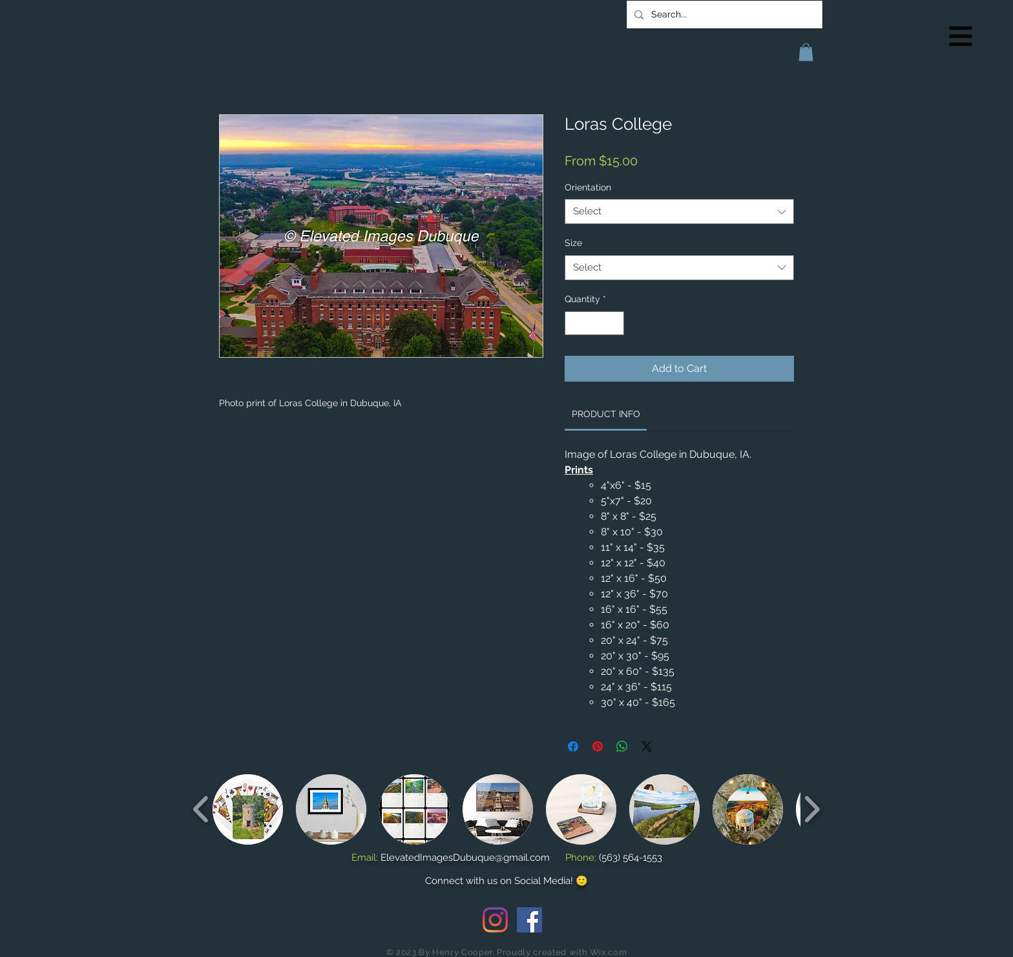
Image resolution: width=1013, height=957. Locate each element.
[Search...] (723, 14)
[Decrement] (575, 323)
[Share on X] (646, 746)
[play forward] (811, 809)
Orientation (588, 187)
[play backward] (201, 809)
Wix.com (608, 952)
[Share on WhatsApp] (622, 746)
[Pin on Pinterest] (597, 746)
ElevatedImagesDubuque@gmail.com (465, 857)
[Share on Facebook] (573, 746)
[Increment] (614, 323)
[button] (961, 36)
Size (573, 243)
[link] (606, 414)
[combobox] (679, 211)
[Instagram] (495, 919)
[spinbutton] (594, 323)
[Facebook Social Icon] (529, 919)
